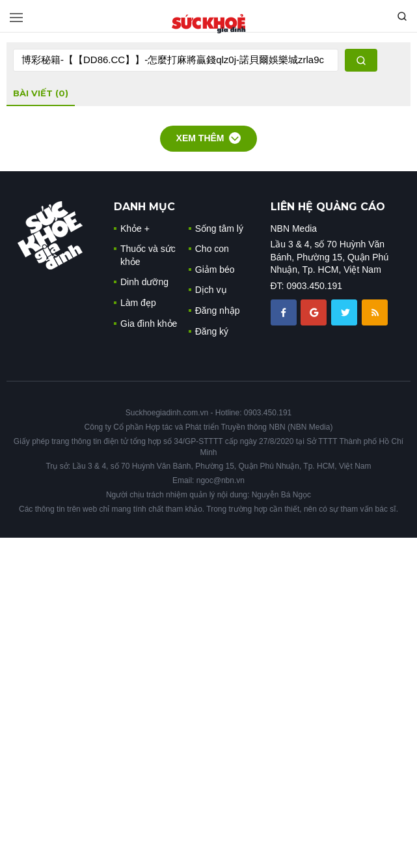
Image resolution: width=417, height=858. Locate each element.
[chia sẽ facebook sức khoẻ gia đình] (285, 311)
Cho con (212, 248)
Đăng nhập (217, 310)
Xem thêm (208, 138)
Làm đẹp (138, 303)
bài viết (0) (40, 93)
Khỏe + (135, 228)
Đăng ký (211, 331)
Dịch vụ (211, 289)
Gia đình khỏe (148, 323)
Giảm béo (215, 269)
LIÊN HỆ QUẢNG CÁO (328, 207)
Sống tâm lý (219, 228)
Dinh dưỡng (144, 282)
